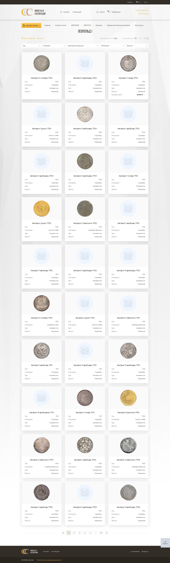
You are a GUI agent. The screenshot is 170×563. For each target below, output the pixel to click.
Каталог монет (32, 25)
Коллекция (77, 12)
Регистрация (143, 14)
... (95, 533)
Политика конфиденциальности (49, 560)
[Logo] (33, 12)
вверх (165, 543)
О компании (135, 551)
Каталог (66, 12)
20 (101, 533)
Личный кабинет (141, 10)
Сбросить (40, 38)
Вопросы (130, 2)
